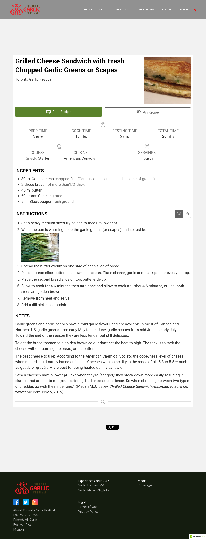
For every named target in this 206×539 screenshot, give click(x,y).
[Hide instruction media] (187, 214)
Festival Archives (25, 515)
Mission (18, 529)
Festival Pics (22, 524)
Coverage (145, 485)
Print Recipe (58, 112)
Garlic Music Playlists (93, 490)
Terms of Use (87, 507)
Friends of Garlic (25, 519)
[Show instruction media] (179, 214)
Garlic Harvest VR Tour (95, 485)
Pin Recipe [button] (148, 112)
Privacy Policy (88, 512)
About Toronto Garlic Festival (34, 510)
